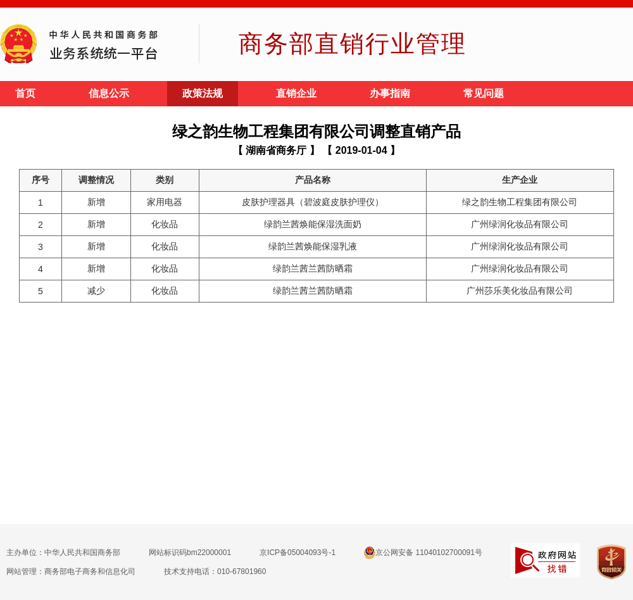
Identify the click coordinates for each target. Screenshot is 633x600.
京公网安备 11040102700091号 (423, 552)
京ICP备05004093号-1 (297, 552)
